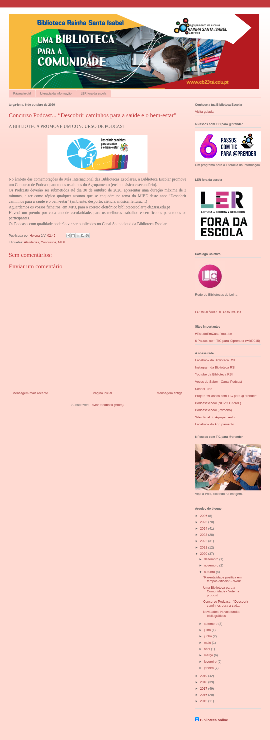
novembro (211, 565)
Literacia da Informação (56, 93)
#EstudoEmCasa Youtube (213, 334)
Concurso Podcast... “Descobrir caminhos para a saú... (225, 603)
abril (207, 649)
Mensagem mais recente (30, 393)
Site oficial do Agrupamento (214, 417)
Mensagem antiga (169, 393)
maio (208, 643)
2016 (204, 695)
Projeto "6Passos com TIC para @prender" (226, 396)
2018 (204, 682)
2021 (204, 547)
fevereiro (211, 661)
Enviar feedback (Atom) (107, 405)
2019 (204, 676)
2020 (204, 553)
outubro (210, 572)
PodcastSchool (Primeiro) (213, 410)
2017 (204, 688)
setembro (211, 624)
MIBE (62, 242)
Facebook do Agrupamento (214, 424)
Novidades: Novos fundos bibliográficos (221, 614)
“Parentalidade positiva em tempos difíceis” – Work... (223, 579)
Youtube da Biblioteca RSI (214, 374)
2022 (204, 541)
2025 (204, 522)
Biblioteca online (214, 720)
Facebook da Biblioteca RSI (215, 360)
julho (208, 630)
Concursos (48, 242)
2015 (204, 701)
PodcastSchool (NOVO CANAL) (218, 403)
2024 (204, 528)
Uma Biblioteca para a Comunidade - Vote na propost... (221, 591)
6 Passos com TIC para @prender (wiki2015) (227, 341)
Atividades (31, 242)
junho (208, 636)
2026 (204, 516)
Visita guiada (204, 111)
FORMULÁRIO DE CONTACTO (218, 312)
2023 (204, 535)
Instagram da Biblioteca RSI (215, 367)
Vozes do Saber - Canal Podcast (218, 381)
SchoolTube (203, 389)
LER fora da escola (93, 93)
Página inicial (22, 93)
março (209, 655)
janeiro (209, 668)
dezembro (211, 559)
